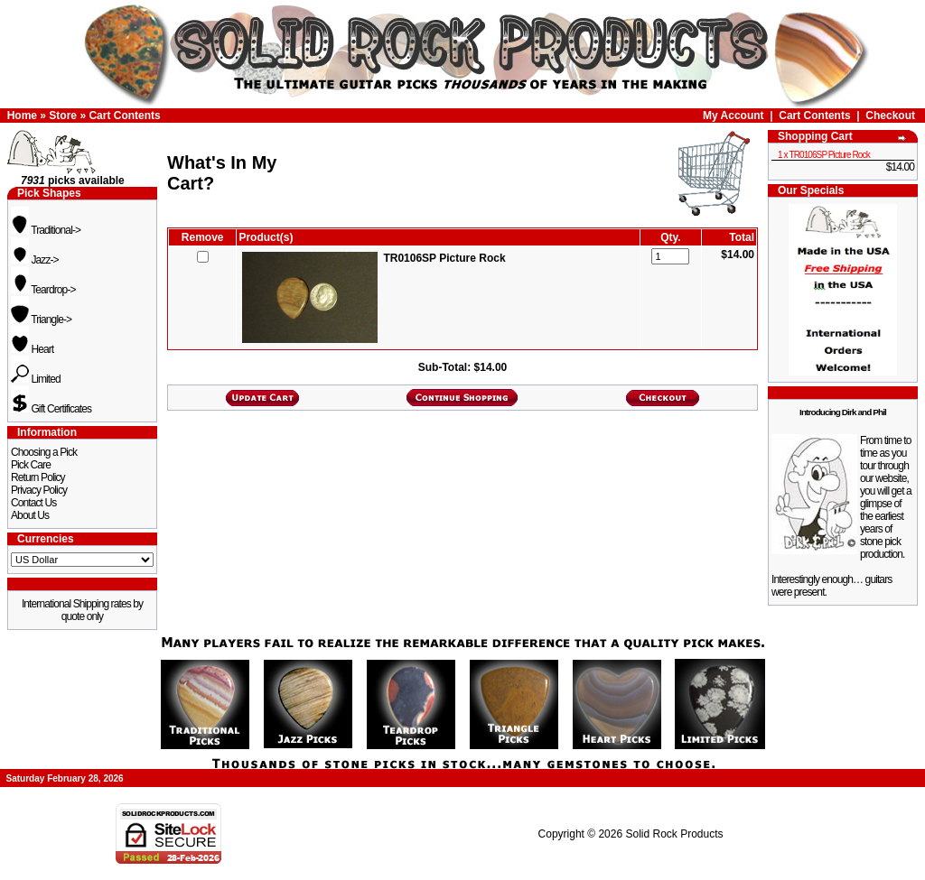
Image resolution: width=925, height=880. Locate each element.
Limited (36, 379)
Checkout (890, 115)
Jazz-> (35, 260)
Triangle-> (41, 319)
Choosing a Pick (44, 452)
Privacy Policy (39, 490)
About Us (30, 515)
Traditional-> (45, 230)
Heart (32, 349)
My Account (733, 115)
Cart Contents (124, 115)
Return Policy (38, 477)
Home (22, 115)
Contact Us (33, 502)
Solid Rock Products (674, 834)
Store (63, 115)
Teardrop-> (43, 289)
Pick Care (31, 465)
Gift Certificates (51, 409)
